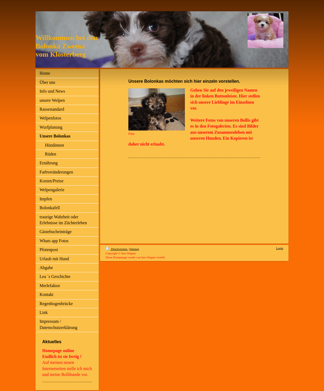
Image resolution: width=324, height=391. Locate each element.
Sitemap (134, 249)
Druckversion (116, 249)
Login (279, 248)
